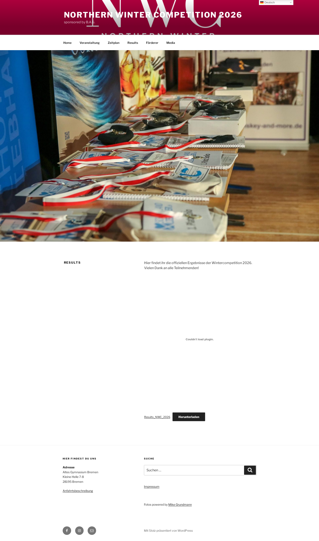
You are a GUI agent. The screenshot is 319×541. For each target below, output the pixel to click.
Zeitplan (113, 42)
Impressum (151, 486)
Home (67, 42)
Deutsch (267, 2)
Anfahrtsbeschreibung (78, 491)
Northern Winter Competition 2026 (153, 14)
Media (170, 42)
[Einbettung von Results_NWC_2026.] (199, 339)
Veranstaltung (90, 42)
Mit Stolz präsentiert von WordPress (168, 530)
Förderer (152, 42)
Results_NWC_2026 (157, 417)
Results (132, 42)
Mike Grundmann (180, 504)
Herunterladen (188, 417)
